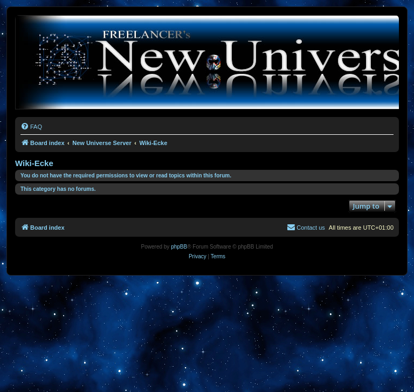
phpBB (179, 247)
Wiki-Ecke (34, 163)
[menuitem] (31, 126)
